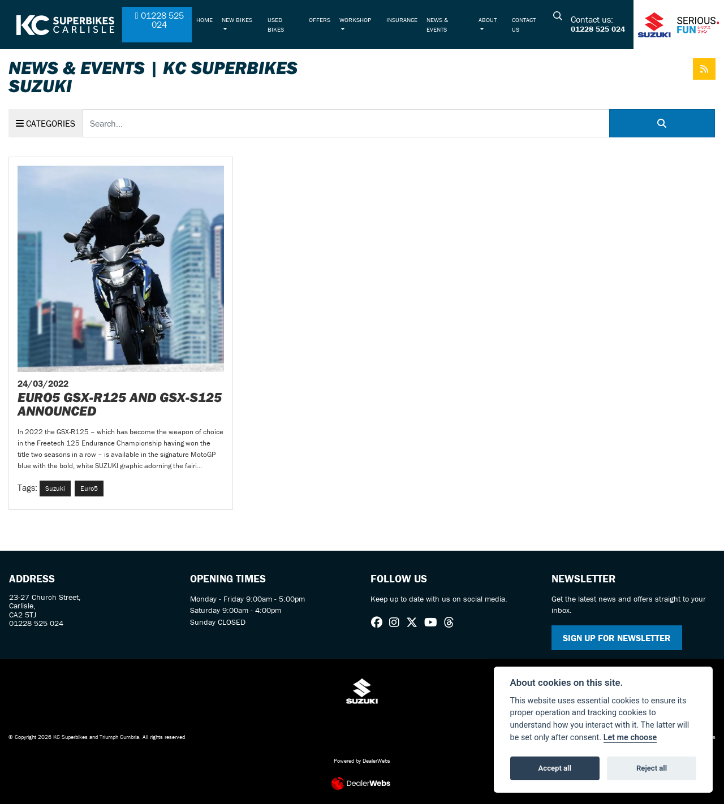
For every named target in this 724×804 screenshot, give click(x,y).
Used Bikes (276, 24)
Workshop (355, 20)
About (488, 20)
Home (204, 20)
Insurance (401, 20)
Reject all (651, 768)
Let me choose (630, 737)
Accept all (554, 768)
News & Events (437, 24)
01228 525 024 (598, 29)
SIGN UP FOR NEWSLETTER (617, 637)
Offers (319, 20)
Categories (45, 123)
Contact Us (524, 24)
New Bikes (237, 20)
